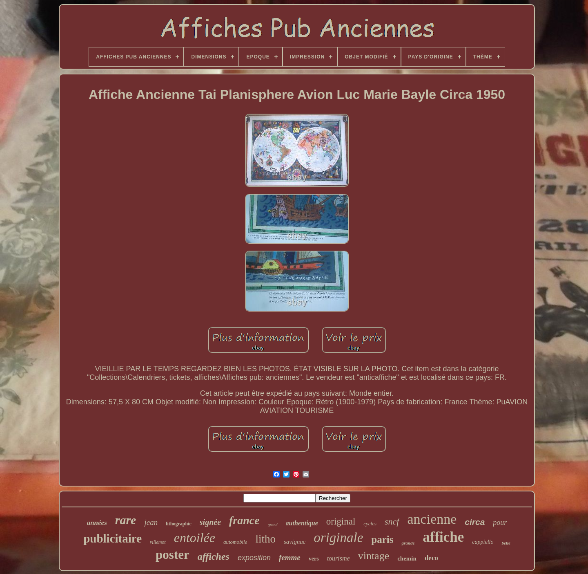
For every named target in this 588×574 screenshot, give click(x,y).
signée (210, 522)
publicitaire (112, 538)
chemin (406, 558)
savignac (294, 541)
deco (431, 558)
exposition (254, 558)
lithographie (179, 524)
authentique (302, 523)
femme (290, 557)
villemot (158, 542)
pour (500, 522)
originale (338, 537)
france (244, 520)
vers (314, 559)
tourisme (338, 558)
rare (125, 520)
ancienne (432, 519)
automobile (235, 542)
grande (407, 542)
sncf (392, 521)
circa (475, 522)
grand (273, 524)
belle (505, 542)
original (341, 521)
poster (172, 554)
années (97, 523)
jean (151, 522)
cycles (369, 523)
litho (265, 539)
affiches (213, 556)
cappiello (482, 542)
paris (382, 539)
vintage (374, 556)
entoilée (194, 537)
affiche (443, 537)
